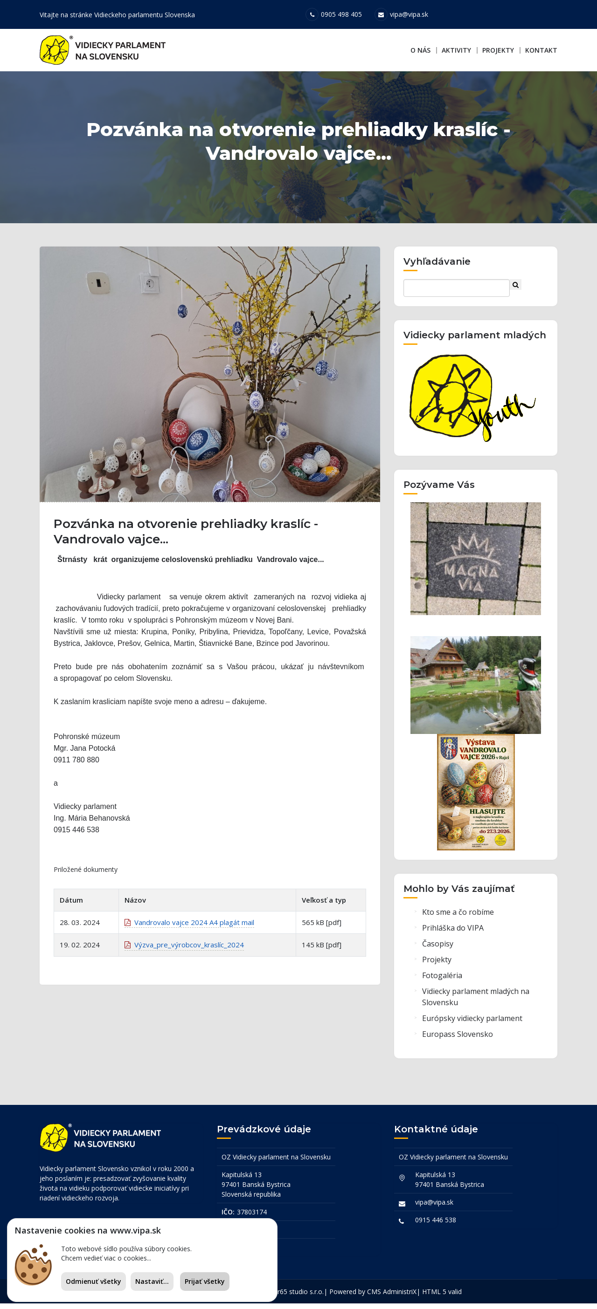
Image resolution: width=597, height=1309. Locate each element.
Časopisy (437, 952)
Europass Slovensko (457, 1043)
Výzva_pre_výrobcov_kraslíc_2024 (184, 958)
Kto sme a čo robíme (458, 921)
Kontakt (541, 50)
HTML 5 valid (442, 1297)
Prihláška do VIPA (453, 937)
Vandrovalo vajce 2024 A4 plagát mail (189, 935)
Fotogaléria (442, 984)
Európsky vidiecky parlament (472, 1027)
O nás (420, 50)
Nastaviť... (152, 1281)
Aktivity (456, 50)
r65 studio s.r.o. (301, 1297)
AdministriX (400, 1297)
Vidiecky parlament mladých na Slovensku (475, 1005)
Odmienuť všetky (93, 1281)
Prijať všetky (205, 1281)
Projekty (498, 50)
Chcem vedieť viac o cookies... (106, 1258)
